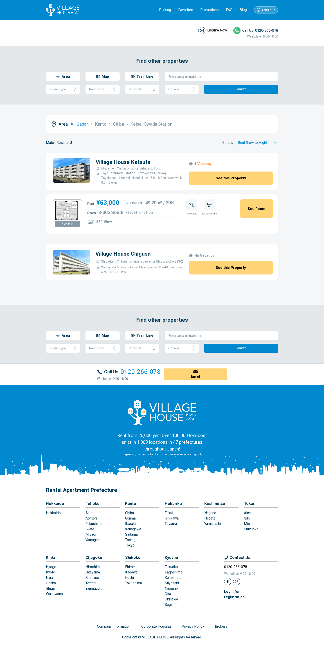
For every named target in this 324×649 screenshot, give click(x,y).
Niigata (209, 518)
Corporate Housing (156, 626)
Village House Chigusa (123, 254)
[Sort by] (258, 142)
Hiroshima (93, 567)
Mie (247, 524)
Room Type (63, 89)
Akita (89, 513)
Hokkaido (55, 503)
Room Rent (142, 89)
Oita (168, 594)
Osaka (51, 583)
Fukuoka (171, 567)
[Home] (162, 412)
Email (195, 376)
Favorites (185, 10)
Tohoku (92, 503)
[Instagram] (236, 581)
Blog (243, 10)
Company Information (113, 626)
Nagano (210, 513)
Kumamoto (173, 577)
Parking (165, 10)
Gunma (130, 518)
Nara (49, 577)
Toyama (171, 524)
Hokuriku (173, 503)
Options (181, 89)
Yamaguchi (94, 588)
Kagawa (131, 572)
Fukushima (94, 524)
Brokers (221, 626)
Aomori (91, 518)
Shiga (50, 588)
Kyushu (171, 557)
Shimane (92, 577)
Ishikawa (172, 518)
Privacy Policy (193, 626)
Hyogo (51, 567)
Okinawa (171, 599)
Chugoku (94, 557)
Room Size (102, 89)
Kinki (50, 557)
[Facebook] (227, 581)
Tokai (249, 503)
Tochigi (130, 540)
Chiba (129, 513)
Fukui (169, 513)
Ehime (130, 567)
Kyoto (50, 572)
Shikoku (132, 557)
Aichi (248, 513)
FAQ (229, 10)
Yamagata (93, 540)
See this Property (231, 178)
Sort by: (228, 143)
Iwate (90, 529)
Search (241, 89)
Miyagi (91, 534)
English (266, 9)
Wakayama (54, 594)
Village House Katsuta (123, 162)
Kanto (130, 503)
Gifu (247, 518)
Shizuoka (251, 529)
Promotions (209, 10)
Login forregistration (234, 594)
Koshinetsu (214, 503)
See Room (256, 209)
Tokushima (133, 583)
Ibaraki (130, 524)
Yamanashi (212, 524)
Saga (169, 604)
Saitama (131, 534)
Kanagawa (133, 529)
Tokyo (130, 545)
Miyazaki (172, 583)
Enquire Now (217, 30)
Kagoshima (173, 572)
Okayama (93, 572)
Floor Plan (67, 223)
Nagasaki (172, 588)
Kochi (129, 577)
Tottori (91, 583)
